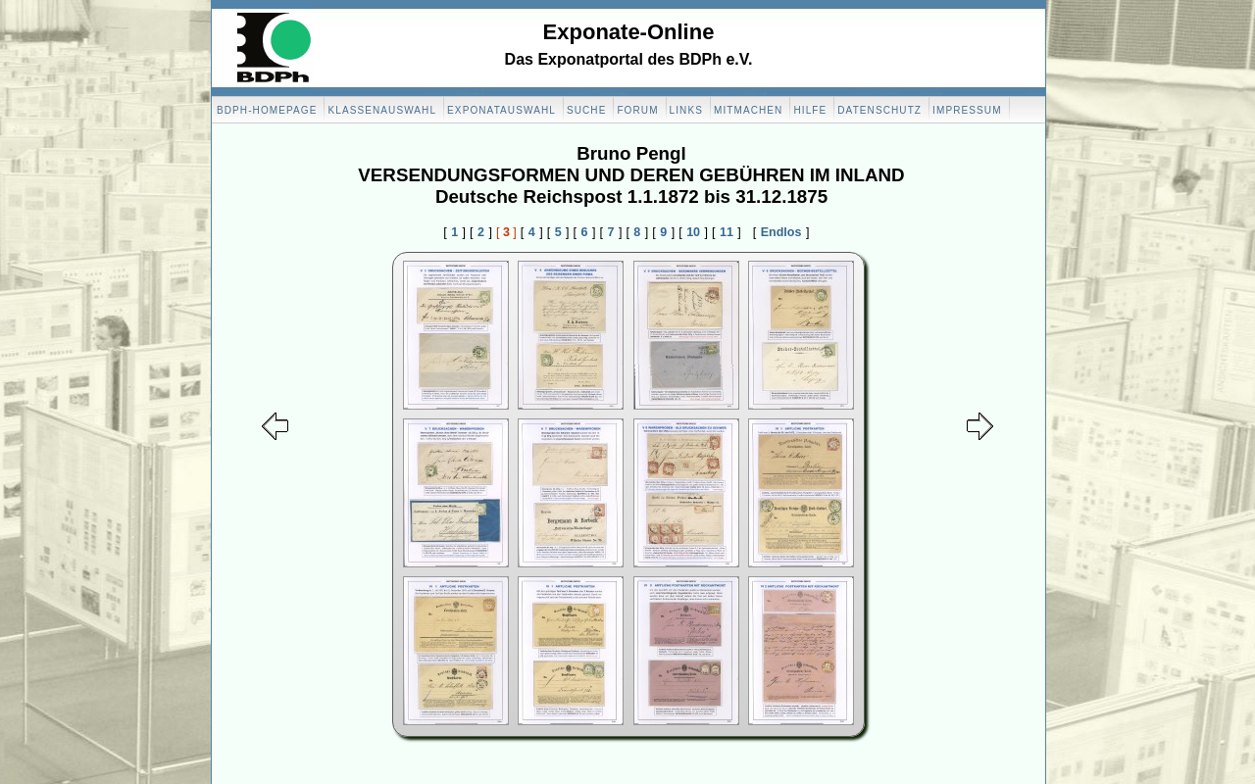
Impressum (966, 110)
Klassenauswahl (381, 110)
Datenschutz (879, 110)
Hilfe (810, 110)
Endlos (781, 232)
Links (686, 110)
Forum (637, 110)
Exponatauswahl (501, 110)
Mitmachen (748, 110)
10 (693, 232)
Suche (587, 110)
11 (726, 232)
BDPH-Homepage (267, 110)
